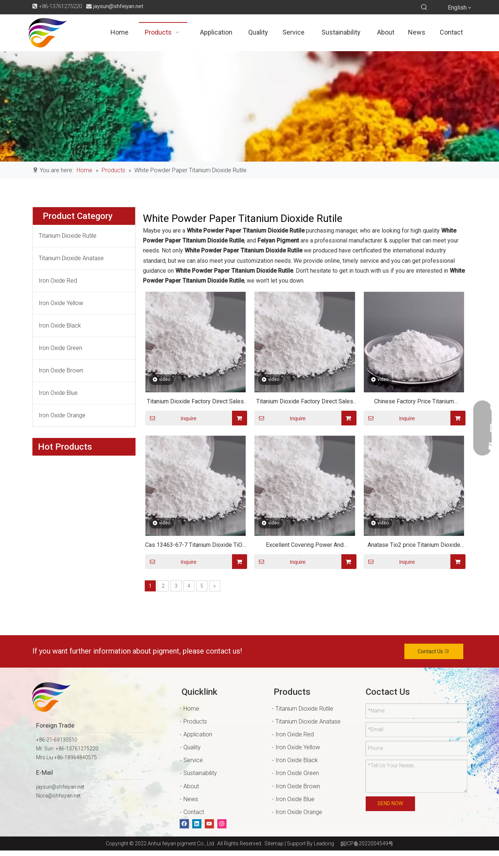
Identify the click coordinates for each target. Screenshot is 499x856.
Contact (193, 812)
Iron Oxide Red (58, 280)
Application (197, 734)
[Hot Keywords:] (424, 7)
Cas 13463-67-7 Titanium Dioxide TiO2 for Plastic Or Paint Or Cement (195, 546)
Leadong (324, 843)
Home (191, 708)
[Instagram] (221, 823)
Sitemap (273, 843)
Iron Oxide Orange (62, 415)
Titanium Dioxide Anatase (71, 258)
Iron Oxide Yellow (61, 303)
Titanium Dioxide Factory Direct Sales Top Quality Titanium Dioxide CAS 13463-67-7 (195, 402)
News (190, 799)
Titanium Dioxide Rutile (67, 235)
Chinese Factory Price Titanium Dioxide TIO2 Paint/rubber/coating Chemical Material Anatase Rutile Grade (413, 402)
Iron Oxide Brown (61, 370)
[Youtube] (209, 823)
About (191, 786)
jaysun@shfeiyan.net (118, 6)
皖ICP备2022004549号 (367, 843)
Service (193, 760)
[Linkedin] (196, 823)
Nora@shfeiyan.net (58, 796)
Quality (192, 747)
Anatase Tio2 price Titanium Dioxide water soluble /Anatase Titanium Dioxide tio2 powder (414, 546)
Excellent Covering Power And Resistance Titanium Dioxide (305, 546)
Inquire (171, 418)
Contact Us (434, 651)
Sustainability (200, 773)
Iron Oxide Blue (58, 392)
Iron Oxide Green (60, 347)
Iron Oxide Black (60, 325)
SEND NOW (390, 803)
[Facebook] (184, 823)
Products (195, 721)
